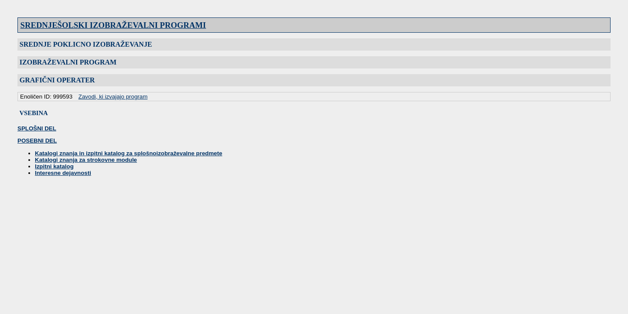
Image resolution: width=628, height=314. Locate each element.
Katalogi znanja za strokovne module (86, 160)
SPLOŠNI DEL (36, 128)
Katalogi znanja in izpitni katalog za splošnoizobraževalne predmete (128, 153)
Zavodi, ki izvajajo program (113, 96)
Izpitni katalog (54, 166)
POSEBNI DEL (37, 140)
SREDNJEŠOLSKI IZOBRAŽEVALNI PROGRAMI (113, 25)
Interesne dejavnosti (63, 173)
